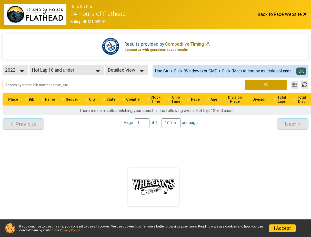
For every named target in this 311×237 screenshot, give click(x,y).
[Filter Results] (294, 85)
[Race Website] (37, 14)
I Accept (282, 228)
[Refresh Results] (304, 85)
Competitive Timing (184, 44)
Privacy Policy (69, 230)
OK (301, 71)
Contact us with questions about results (156, 50)
